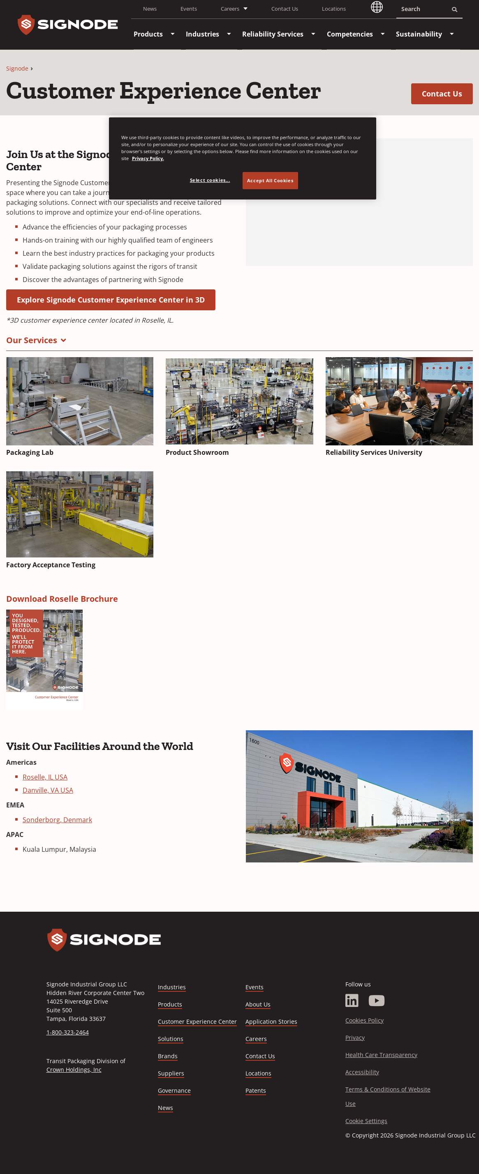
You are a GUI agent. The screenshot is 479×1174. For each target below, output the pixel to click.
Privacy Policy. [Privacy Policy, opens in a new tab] (148, 158)
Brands (168, 1056)
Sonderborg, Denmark (57, 819)
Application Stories (271, 1021)
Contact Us (284, 8)
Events (188, 8)
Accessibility (362, 1072)
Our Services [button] (31, 340)
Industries (172, 987)
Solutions (170, 1039)
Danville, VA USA (48, 790)
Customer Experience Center (197, 1021)
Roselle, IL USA (45, 777)
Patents (255, 1090)
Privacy (355, 1037)
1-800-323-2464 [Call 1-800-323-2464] (67, 1032)
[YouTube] (376, 1000)
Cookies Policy (364, 1020)
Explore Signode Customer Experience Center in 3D (116, 299)
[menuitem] (148, 34)
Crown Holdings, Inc (74, 1069)
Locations (334, 8)
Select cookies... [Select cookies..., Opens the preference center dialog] (210, 180)
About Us (258, 1004)
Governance (174, 1090)
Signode (17, 68)
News (150, 8)
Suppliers (171, 1073)
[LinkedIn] (352, 1000)
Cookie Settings (366, 1121)
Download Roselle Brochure (62, 598)
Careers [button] (230, 8)
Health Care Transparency (381, 1055)
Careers (256, 1039)
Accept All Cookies (270, 180)
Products (170, 1004)
